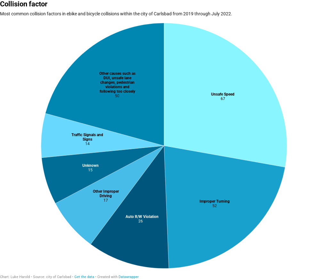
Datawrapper (129, 277)
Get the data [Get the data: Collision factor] (84, 277)
